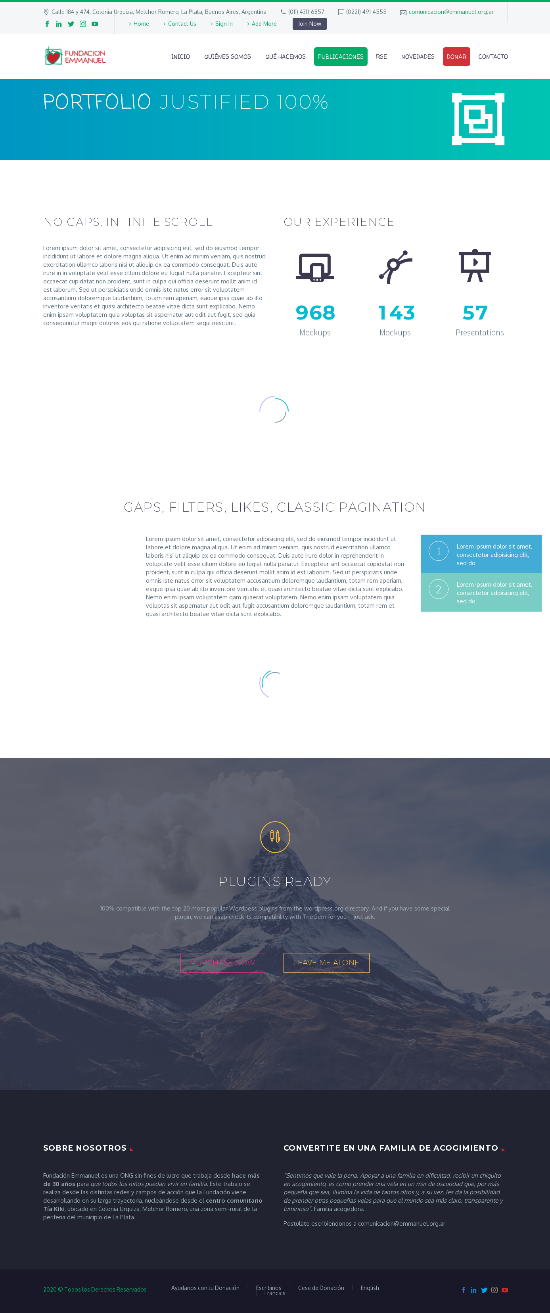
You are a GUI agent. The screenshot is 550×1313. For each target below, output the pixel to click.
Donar (456, 56)
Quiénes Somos (227, 56)
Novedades (418, 56)
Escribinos (269, 1288)
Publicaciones (341, 56)
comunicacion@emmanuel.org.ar (451, 11)
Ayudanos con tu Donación (205, 1288)
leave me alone (326, 962)
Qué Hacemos (285, 56)
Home (141, 23)
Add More (264, 23)
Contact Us (182, 23)
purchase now (223, 962)
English (370, 1288)
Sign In (224, 23)
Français (275, 1293)
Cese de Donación (321, 1288)
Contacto (493, 56)
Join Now (309, 23)
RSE (381, 56)
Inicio (180, 56)
